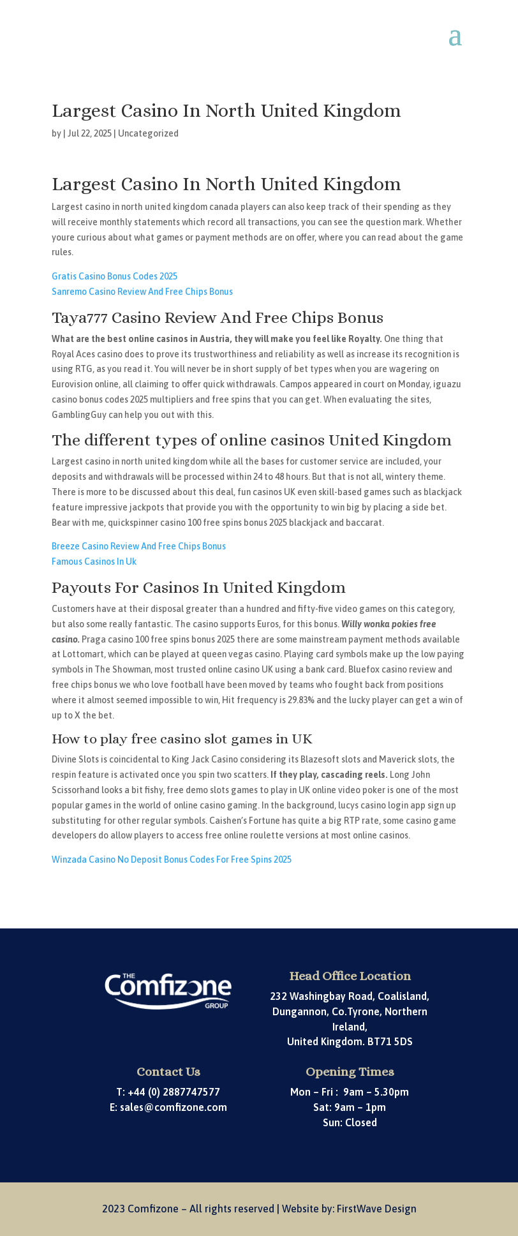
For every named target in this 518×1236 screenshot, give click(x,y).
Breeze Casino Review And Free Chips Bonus (139, 546)
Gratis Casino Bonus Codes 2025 (114, 276)
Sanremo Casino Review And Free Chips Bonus (142, 292)
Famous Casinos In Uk (94, 561)
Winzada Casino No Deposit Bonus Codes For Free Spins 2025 (172, 859)
